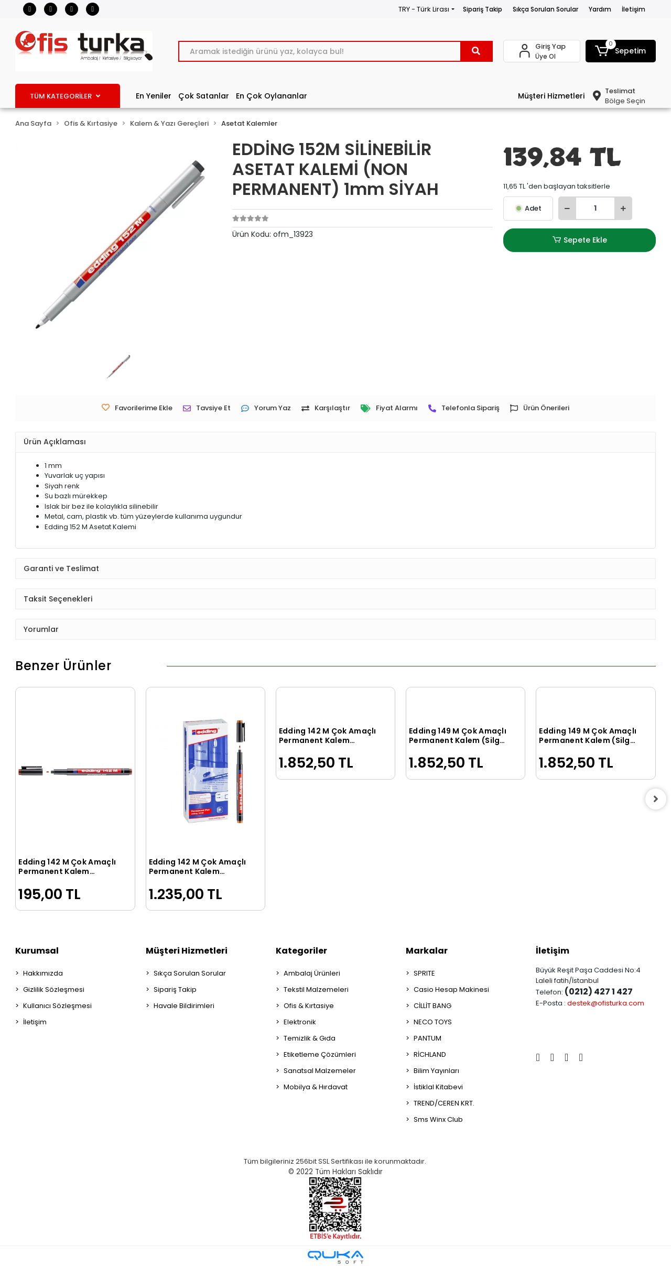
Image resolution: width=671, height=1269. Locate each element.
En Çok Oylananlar (271, 96)
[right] (655, 799)
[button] (621, 51)
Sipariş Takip (482, 9)
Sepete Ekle (580, 240)
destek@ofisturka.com (605, 1003)
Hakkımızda (43, 973)
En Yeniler (153, 96)
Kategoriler (301, 951)
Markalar (427, 951)
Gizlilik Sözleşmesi (53, 989)
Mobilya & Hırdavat (316, 1087)
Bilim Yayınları (436, 1071)
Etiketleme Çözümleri (320, 1054)
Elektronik (300, 1022)
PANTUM (427, 1038)
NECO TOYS (433, 1022)
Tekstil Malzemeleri (316, 989)
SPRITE (424, 973)
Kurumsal (37, 951)
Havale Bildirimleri (184, 1006)
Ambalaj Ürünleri (312, 973)
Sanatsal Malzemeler (320, 1071)
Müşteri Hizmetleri (551, 96)
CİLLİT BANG (432, 1006)
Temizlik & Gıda (310, 1038)
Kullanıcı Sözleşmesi (57, 1006)
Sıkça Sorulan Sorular (545, 9)
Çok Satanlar (203, 96)
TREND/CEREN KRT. (444, 1103)
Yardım (600, 9)
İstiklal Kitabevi (438, 1087)
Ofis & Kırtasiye (309, 1006)
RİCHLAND (430, 1054)
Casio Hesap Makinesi (451, 989)
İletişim (633, 9)
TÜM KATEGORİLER (65, 96)
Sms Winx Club (438, 1119)
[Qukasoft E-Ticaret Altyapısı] (335, 1257)
